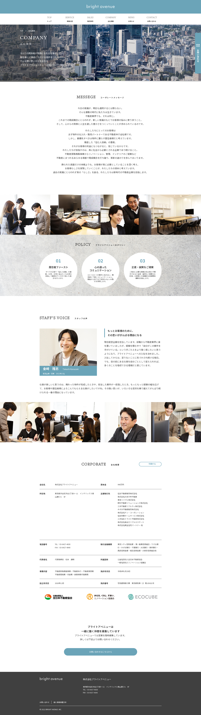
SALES (90, 20)
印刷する (152, 464)
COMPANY (110, 20)
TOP (49, 20)
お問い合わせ (198, 53)
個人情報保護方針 (60, 702)
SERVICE (70, 20)
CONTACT (151, 20)
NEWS (131, 20)
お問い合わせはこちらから (100, 651)
